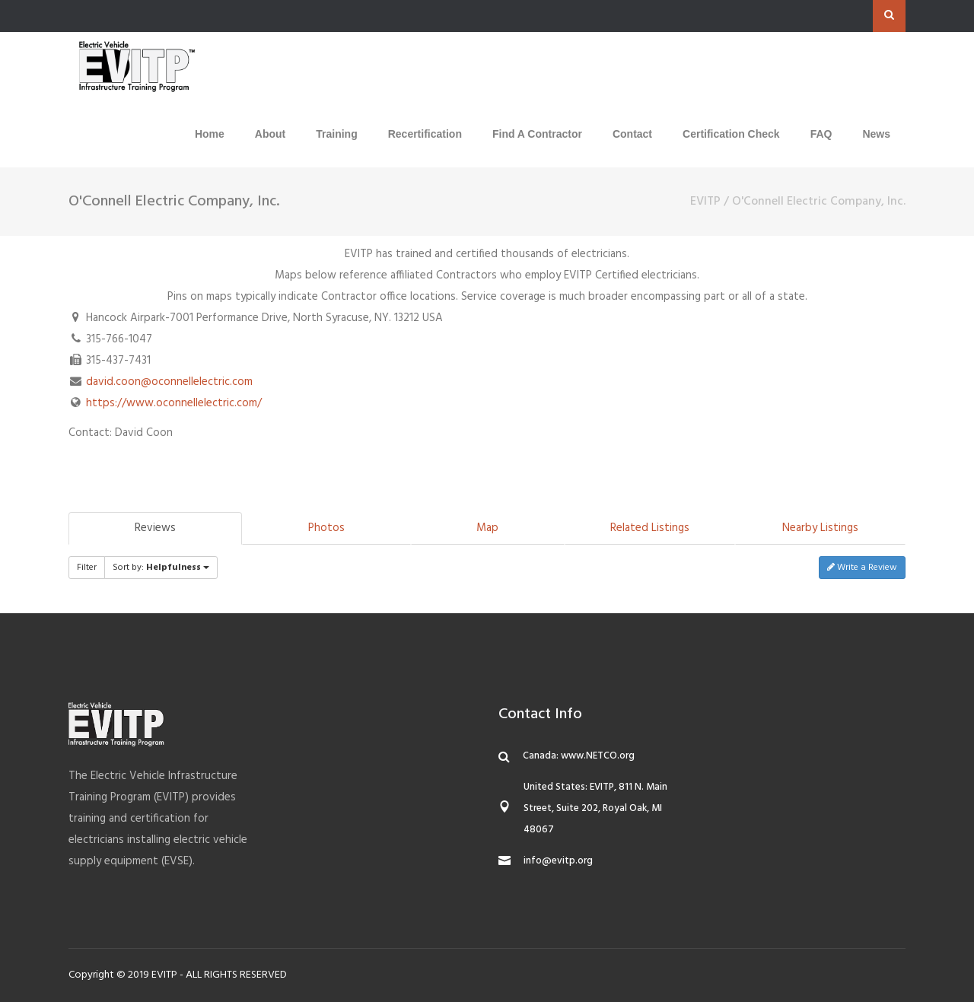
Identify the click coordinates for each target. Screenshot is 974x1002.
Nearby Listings (820, 528)
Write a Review (862, 567)
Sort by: (161, 567)
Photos (326, 528)
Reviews (155, 528)
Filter (87, 567)
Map (487, 528)
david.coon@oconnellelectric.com (169, 382)
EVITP (705, 201)
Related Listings (649, 528)
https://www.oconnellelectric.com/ (174, 403)
